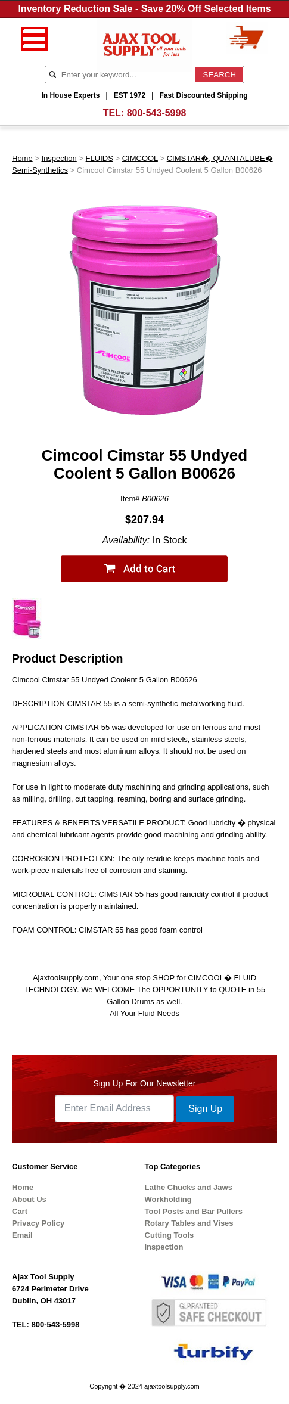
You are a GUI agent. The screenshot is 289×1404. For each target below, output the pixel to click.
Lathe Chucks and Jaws (188, 1187)
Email (22, 1235)
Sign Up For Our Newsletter (145, 1083)
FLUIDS (99, 158)
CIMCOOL (140, 158)
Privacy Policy (38, 1223)
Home (22, 158)
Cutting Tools (169, 1235)
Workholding (168, 1199)
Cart (19, 1211)
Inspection (59, 158)
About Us (29, 1199)
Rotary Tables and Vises (189, 1223)
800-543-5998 (157, 113)
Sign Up (205, 1109)
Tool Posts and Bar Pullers (194, 1211)
